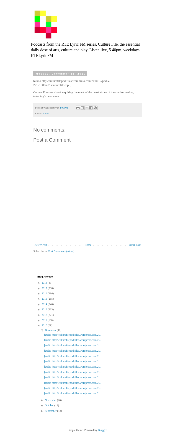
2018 (45, 282)
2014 (45, 304)
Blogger (102, 430)
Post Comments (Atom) (61, 251)
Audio (46, 113)
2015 (45, 298)
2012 (45, 314)
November (51, 400)
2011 (45, 320)
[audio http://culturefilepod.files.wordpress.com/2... (72, 334)
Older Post (135, 244)
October (49, 405)
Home (88, 244)
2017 (45, 288)
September (51, 410)
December (51, 330)
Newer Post (40, 244)
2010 (45, 325)
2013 (45, 309)
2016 (45, 293)
